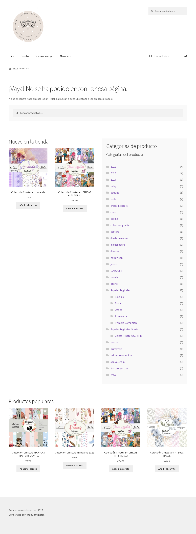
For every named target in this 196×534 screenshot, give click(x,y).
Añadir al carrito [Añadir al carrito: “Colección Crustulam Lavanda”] (28, 205)
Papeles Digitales (120, 290)
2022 (113, 173)
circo (113, 212)
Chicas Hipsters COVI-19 (128, 335)
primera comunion (121, 355)
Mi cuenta (65, 56)
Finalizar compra (44, 56)
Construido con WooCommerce (27, 514)
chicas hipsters (119, 205)
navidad (115, 277)
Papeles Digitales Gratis (124, 329)
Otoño (118, 309)
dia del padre (118, 244)
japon (114, 264)
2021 (113, 166)
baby (113, 186)
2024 (113, 179)
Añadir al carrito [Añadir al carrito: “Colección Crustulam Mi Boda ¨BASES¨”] (167, 468)
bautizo (115, 192)
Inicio (12, 56)
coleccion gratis (120, 225)
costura (115, 231)
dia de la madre (119, 238)
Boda (118, 303)
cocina (114, 218)
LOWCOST (116, 270)
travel (114, 374)
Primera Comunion (126, 322)
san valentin (118, 362)
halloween (117, 257)
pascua (114, 342)
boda (113, 199)
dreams (115, 251)
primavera (116, 349)
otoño (114, 283)
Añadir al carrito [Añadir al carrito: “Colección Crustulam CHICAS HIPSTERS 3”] (74, 208)
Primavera (121, 316)
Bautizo (119, 297)
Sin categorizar (119, 368)
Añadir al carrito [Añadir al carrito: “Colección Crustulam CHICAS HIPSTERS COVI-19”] (28, 468)
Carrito (24, 56)
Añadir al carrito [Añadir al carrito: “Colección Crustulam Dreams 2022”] (74, 465)
